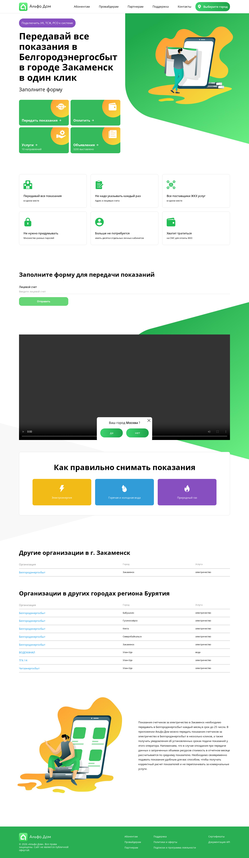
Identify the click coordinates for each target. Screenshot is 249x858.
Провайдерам (108, 6)
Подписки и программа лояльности (175, 847)
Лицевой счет (28, 287)
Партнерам (135, 6)
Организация (27, 564)
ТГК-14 (23, 660)
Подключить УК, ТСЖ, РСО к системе (47, 23)
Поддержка (161, 6)
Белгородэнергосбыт (32, 572)
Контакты (184, 6)
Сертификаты (216, 836)
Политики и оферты (165, 842)
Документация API (219, 842)
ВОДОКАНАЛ (27, 652)
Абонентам (82, 6)
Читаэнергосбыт (29, 668)
